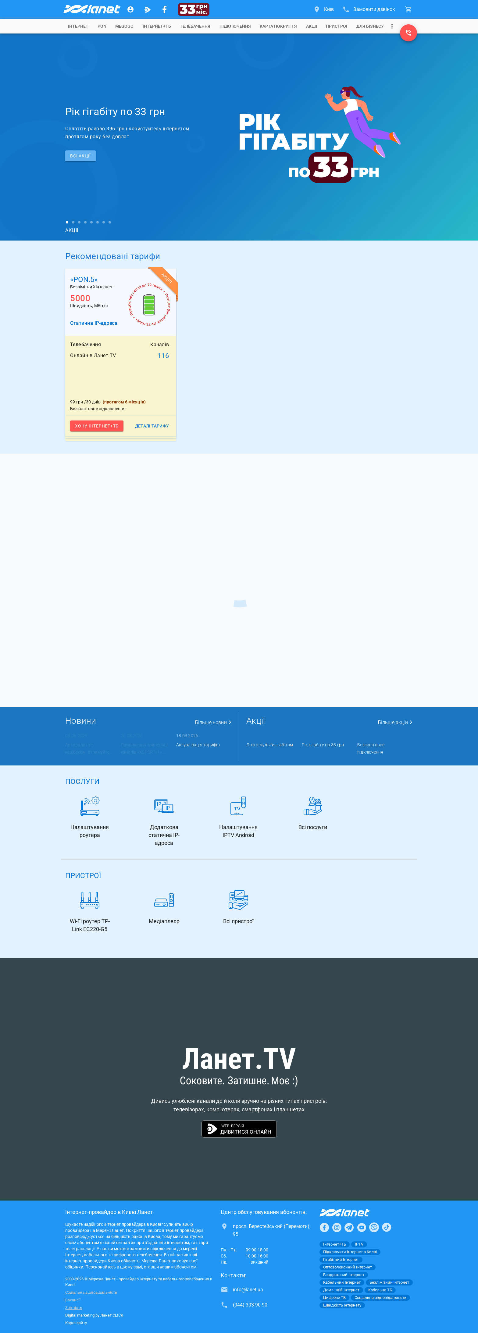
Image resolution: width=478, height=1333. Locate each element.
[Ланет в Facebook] (324, 1227)
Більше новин (213, 722)
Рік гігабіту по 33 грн (323, 744)
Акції (311, 26)
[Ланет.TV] (147, 9)
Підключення (235, 26)
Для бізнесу (370, 26)
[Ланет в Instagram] (337, 1227)
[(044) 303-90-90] (408, 32)
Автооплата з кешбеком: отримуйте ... (89, 748)
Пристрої (336, 26)
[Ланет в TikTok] (386, 1227)
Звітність (73, 1307)
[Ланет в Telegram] (349, 1227)
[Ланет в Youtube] (361, 1227)
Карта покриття (278, 26)
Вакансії (72, 1300)
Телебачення (195, 26)
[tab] (78, 26)
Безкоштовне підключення (371, 748)
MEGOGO (124, 26)
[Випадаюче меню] (392, 26)
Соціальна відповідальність (91, 1292)
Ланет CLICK (111, 1315)
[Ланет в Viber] (374, 1227)
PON (102, 26)
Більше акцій (395, 722)
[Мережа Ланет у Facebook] (164, 9)
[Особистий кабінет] (130, 9)
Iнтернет (78, 26)
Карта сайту (76, 1323)
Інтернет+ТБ (157, 26)
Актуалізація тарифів (198, 744)
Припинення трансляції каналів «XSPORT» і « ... (145, 748)
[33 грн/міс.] (193, 9)
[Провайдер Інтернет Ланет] (351, 1213)
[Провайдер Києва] (91, 9)
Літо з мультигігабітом (269, 744)
